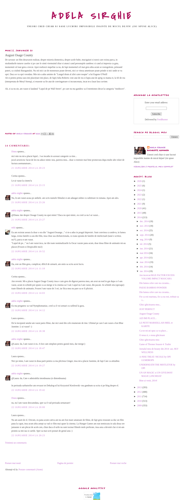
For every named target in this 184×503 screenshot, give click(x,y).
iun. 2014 (144, 248)
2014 (139, 217)
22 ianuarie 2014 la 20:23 (28, 435)
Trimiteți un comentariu (16, 443)
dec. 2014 (144, 221)
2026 (139, 181)
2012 (139, 392)
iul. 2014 (144, 244)
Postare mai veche (118, 463)
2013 (139, 387)
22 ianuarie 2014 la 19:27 (28, 365)
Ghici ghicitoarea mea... (150, 304)
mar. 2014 (145, 262)
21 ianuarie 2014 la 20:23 (28, 168)
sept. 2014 (145, 235)
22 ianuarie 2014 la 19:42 (28, 390)
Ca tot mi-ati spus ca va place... (153, 330)
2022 (139, 199)
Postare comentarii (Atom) (31, 469)
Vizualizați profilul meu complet (153, 166)
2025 (139, 185)
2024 (139, 190)
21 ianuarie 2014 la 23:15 (28, 185)
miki (13, 227)
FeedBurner (162, 119)
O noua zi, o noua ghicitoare (152, 335)
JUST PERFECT (147, 309)
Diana (14, 151)
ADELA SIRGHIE (92, 16)
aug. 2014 (144, 239)
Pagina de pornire (65, 463)
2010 (139, 401)
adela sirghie (17, 193)
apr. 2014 (144, 257)
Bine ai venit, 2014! (148, 380)
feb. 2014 (144, 266)
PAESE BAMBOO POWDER (153, 287)
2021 (139, 204)
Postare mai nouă (13, 463)
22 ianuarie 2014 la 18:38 (28, 331)
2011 (139, 396)
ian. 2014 (144, 271)
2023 (139, 194)
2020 (139, 208)
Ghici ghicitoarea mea (149, 340)
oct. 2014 (144, 230)
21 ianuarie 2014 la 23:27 (28, 219)
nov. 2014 (144, 226)
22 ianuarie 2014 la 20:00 (28, 407)
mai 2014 (144, 253)
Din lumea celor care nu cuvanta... (154, 283)
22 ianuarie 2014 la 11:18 (28, 268)
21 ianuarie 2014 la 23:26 (28, 202)
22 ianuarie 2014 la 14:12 (28, 310)
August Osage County (149, 313)
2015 (139, 213)
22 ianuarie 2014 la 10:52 (28, 251)
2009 (139, 405)
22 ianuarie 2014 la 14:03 (28, 293)
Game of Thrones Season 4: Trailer (155, 344)
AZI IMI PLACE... (148, 318)
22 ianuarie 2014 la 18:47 (28, 348)
